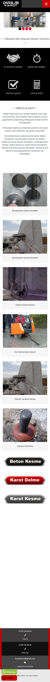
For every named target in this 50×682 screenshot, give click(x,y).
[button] (20, 28)
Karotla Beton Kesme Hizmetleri (25, 258)
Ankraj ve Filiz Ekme (25, 446)
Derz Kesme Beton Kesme (25, 352)
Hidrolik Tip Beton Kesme (25, 399)
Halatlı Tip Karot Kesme (25, 305)
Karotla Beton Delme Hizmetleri (25, 210)
